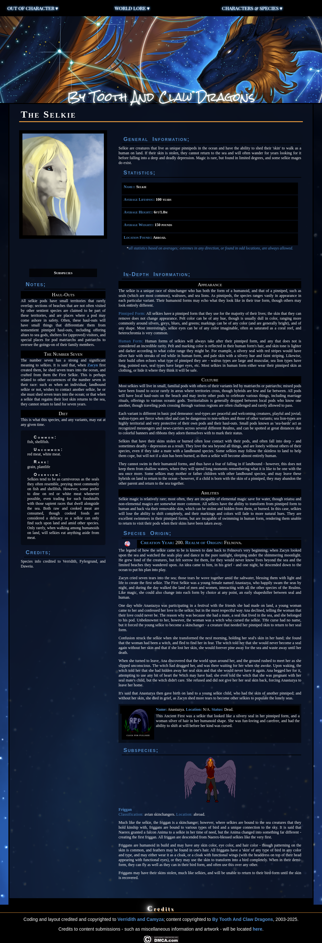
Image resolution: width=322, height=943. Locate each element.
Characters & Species (252, 8)
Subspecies (63, 272)
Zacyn (92, 365)
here (257, 929)
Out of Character (32, 8)
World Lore (132, 8)
